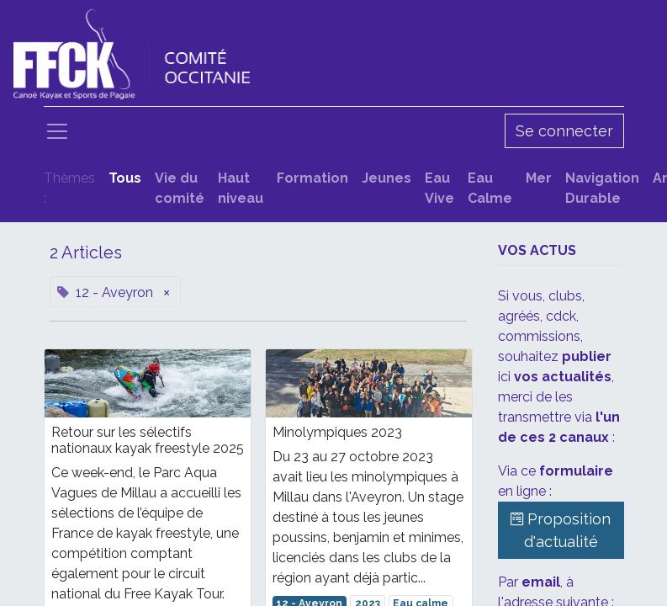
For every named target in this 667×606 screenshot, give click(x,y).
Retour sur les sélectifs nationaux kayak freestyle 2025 (147, 440)
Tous (125, 178)
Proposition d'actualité (561, 530)
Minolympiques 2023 (337, 432)
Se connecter (564, 131)
